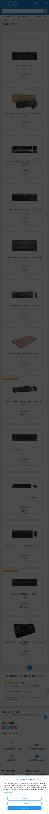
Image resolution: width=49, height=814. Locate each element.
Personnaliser (24, 803)
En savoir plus (7, 792)
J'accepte (24, 808)
